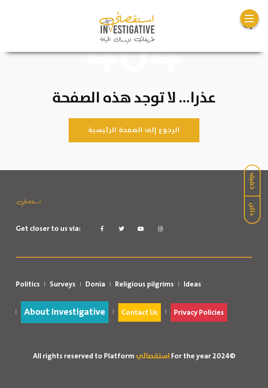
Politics (28, 284)
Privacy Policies (199, 312)
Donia (95, 284)
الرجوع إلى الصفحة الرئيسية (134, 130)
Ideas (192, 284)
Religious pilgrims (144, 284)
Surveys (63, 284)
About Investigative (64, 312)
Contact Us (139, 312)
